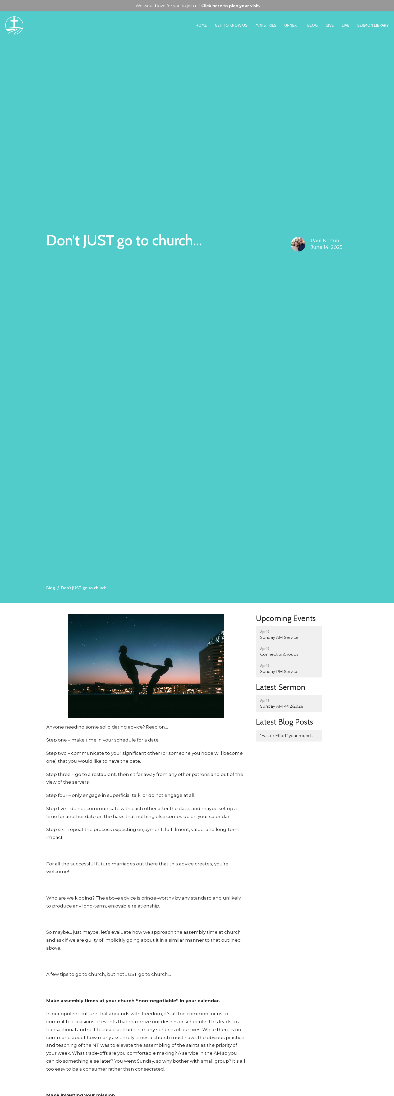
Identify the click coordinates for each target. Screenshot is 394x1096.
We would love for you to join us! (198, 5)
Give (330, 25)
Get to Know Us (231, 25)
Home (201, 25)
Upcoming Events (286, 618)
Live (345, 25)
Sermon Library (373, 25)
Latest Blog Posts (284, 722)
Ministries (265, 25)
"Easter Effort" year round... (286, 735)
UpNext (291, 25)
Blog (312, 25)
